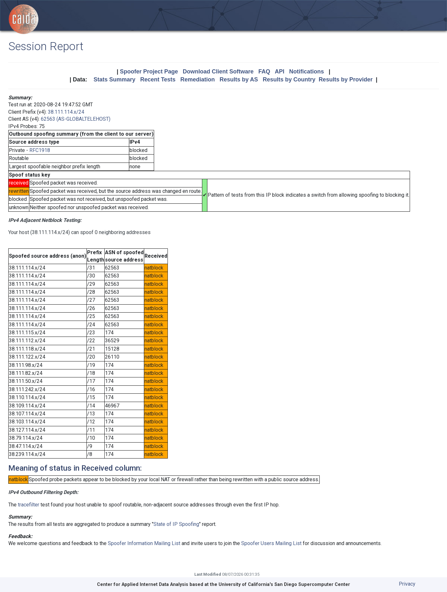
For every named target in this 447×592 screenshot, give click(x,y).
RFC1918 (39, 150)
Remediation (197, 79)
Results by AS (239, 79)
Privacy (407, 584)
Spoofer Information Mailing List (144, 543)
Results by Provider (346, 79)
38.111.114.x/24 (66, 112)
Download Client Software (218, 71)
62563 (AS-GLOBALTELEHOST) (75, 119)
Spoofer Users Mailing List (271, 543)
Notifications (306, 71)
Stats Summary (114, 79)
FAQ (264, 71)
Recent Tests (157, 79)
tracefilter (28, 505)
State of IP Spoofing (176, 524)
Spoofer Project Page (149, 71)
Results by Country (289, 79)
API (279, 71)
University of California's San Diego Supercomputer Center (284, 584)
